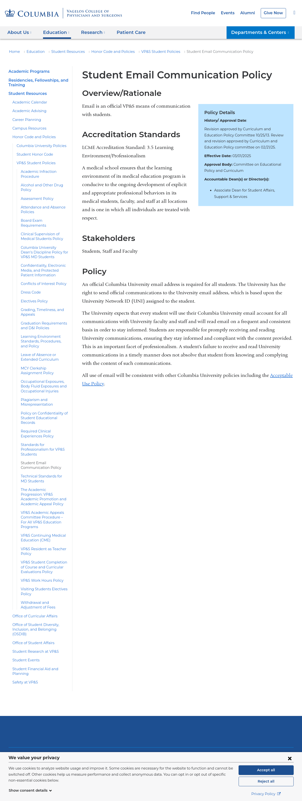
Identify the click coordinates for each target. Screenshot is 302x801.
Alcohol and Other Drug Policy (44, 185)
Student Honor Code (33, 154)
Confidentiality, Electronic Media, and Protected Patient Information (44, 261)
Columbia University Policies (39, 146)
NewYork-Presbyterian (151, 696)
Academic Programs (28, 71)
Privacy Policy (266, 794)
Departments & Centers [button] (263, 32)
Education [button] (55, 32)
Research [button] (90, 32)
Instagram (281, 736)
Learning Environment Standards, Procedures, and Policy (43, 332)
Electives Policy (33, 292)
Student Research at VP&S (34, 618)
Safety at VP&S (25, 644)
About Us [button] (19, 32)
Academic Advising (27, 111)
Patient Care (125, 32)
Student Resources (62, 52)
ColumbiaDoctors (222, 693)
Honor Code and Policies (103, 52)
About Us (24, 723)
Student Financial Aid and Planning (40, 636)
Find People (207, 13)
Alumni (249, 13)
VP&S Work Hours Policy (40, 552)
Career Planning (25, 120)
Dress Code (30, 283)
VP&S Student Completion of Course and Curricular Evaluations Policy (43, 539)
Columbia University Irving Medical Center (84, 693)
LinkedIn (265, 736)
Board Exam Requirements (42, 216)
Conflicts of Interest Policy (41, 274)
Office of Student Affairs (31, 610)
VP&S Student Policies (148, 52)
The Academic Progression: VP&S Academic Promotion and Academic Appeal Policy (43, 475)
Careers (67, 750)
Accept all (266, 770)
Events (230, 13)
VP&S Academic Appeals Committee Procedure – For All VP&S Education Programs (44, 494)
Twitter (234, 736)
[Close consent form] (290, 758)
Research (24, 741)
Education (33, 52)
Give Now (274, 13)
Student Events (25, 627)
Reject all (266, 781)
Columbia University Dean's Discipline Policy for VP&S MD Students (45, 243)
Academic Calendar (28, 102)
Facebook (219, 736)
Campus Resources (28, 128)
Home (13, 52)
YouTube (250, 736)
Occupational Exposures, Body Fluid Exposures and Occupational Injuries (41, 377)
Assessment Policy (36, 194)
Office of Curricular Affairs (33, 588)
